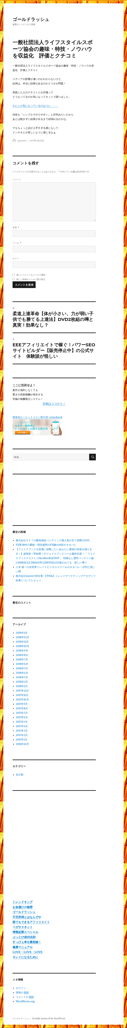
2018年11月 (22, 641)
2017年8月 (22, 708)
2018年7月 (22, 659)
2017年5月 (22, 721)
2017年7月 (22, 712)
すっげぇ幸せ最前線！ (27, 942)
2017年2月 (22, 735)
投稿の (22, 992)
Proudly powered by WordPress (48, 1018)
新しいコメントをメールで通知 (30, 275)
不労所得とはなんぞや (27, 917)
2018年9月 (22, 650)
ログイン (21, 988)
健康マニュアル (23, 947)
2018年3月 (22, 677)
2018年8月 (22, 655)
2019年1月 (21, 632)
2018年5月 (22, 668)
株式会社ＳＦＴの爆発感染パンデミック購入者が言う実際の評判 (52, 540)
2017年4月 (22, 726)
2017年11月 (22, 695)
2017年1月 (21, 739)
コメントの (25, 997)
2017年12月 (22, 690)
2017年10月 (22, 699)
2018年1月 (22, 686)
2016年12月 (22, 744)
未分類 (19, 774)
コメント (17, 179)
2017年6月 (22, 717)
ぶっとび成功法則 (24, 937)
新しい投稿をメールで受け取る (30, 279)
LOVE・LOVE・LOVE (28, 952)
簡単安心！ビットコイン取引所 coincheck (37, 417)
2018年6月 (22, 663)
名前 (16, 227)
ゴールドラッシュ (31, 19)
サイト (16, 258)
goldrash (22, 140)
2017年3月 (22, 730)
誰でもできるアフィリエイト (31, 922)
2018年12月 (22, 637)
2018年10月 (22, 646)
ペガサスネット (23, 927)
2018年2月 (22, 681)
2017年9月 (22, 704)
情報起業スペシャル (25, 932)
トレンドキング (23, 902)
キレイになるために (25, 957)
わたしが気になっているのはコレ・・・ (35, 105)
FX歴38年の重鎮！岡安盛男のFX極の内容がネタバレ (46, 544)
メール (17, 243)
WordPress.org (25, 1001)
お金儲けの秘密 (23, 907)
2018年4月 (22, 672)
